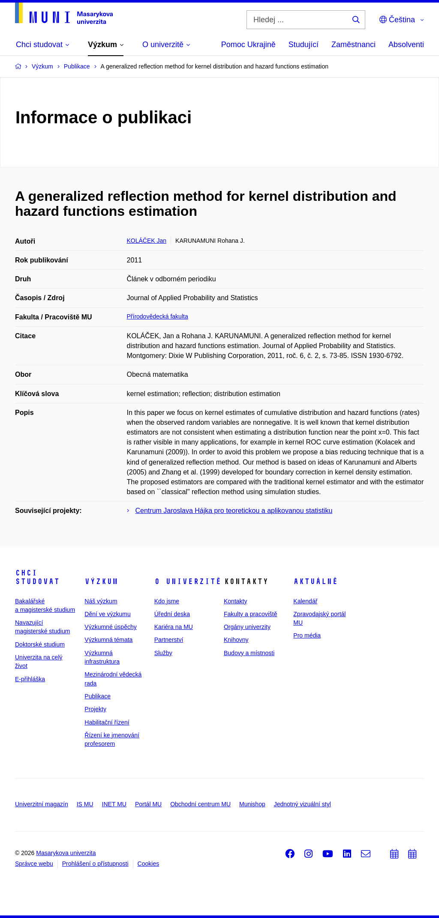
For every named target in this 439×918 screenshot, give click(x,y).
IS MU (85, 804)
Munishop (252, 804)
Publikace (97, 696)
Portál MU (148, 804)
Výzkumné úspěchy (110, 626)
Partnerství (168, 639)
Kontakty (235, 601)
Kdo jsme (166, 601)
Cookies (148, 863)
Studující (304, 44)
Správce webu (34, 863)
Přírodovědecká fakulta (157, 316)
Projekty (95, 709)
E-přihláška (30, 679)
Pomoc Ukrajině (248, 44)
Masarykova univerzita (66, 852)
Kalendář (305, 601)
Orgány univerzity (247, 626)
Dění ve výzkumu (107, 614)
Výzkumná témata (108, 639)
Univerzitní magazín (41, 804)
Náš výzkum (100, 601)
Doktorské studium (40, 644)
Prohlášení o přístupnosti (95, 863)
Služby (163, 653)
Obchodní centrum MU (200, 804)
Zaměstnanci (353, 44)
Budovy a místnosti (249, 653)
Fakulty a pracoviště (250, 614)
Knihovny (236, 639)
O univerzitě (187, 581)
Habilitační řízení (106, 722)
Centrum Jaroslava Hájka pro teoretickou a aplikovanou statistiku (234, 510)
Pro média (307, 635)
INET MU (114, 804)
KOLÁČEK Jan (147, 240)
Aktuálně (315, 581)
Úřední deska (172, 614)
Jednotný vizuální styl (302, 804)
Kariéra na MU (173, 626)
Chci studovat (37, 577)
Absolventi (406, 44)
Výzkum (101, 581)
